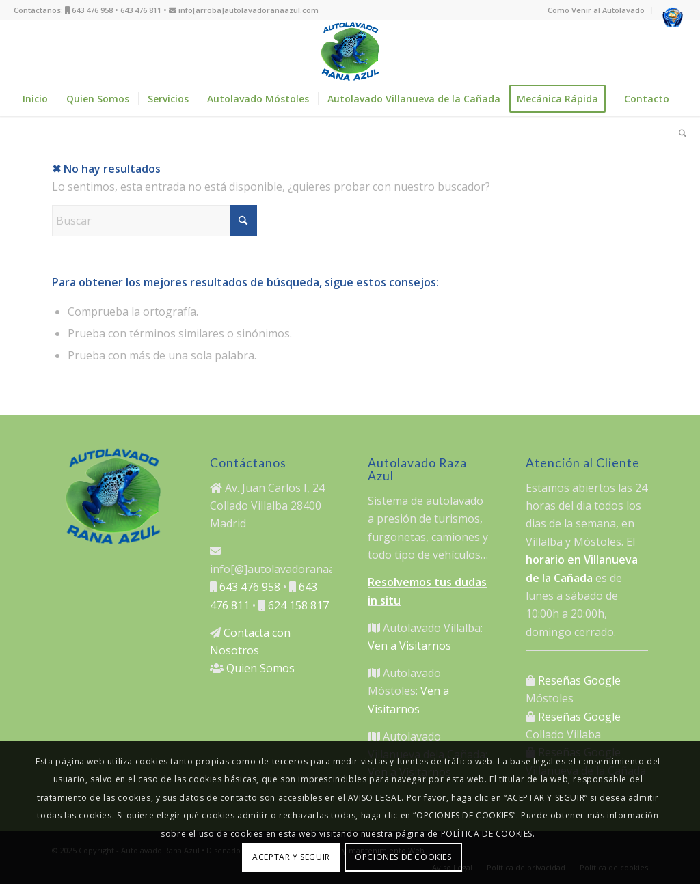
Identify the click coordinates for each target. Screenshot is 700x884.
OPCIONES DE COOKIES (403, 857)
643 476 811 (140, 10)
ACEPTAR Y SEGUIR (291, 857)
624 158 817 (298, 605)
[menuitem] (596, 10)
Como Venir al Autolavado (596, 10)
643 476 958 (92, 10)
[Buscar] (678, 133)
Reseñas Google (579, 680)
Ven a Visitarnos (409, 645)
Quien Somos (260, 668)
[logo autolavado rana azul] (350, 51)
